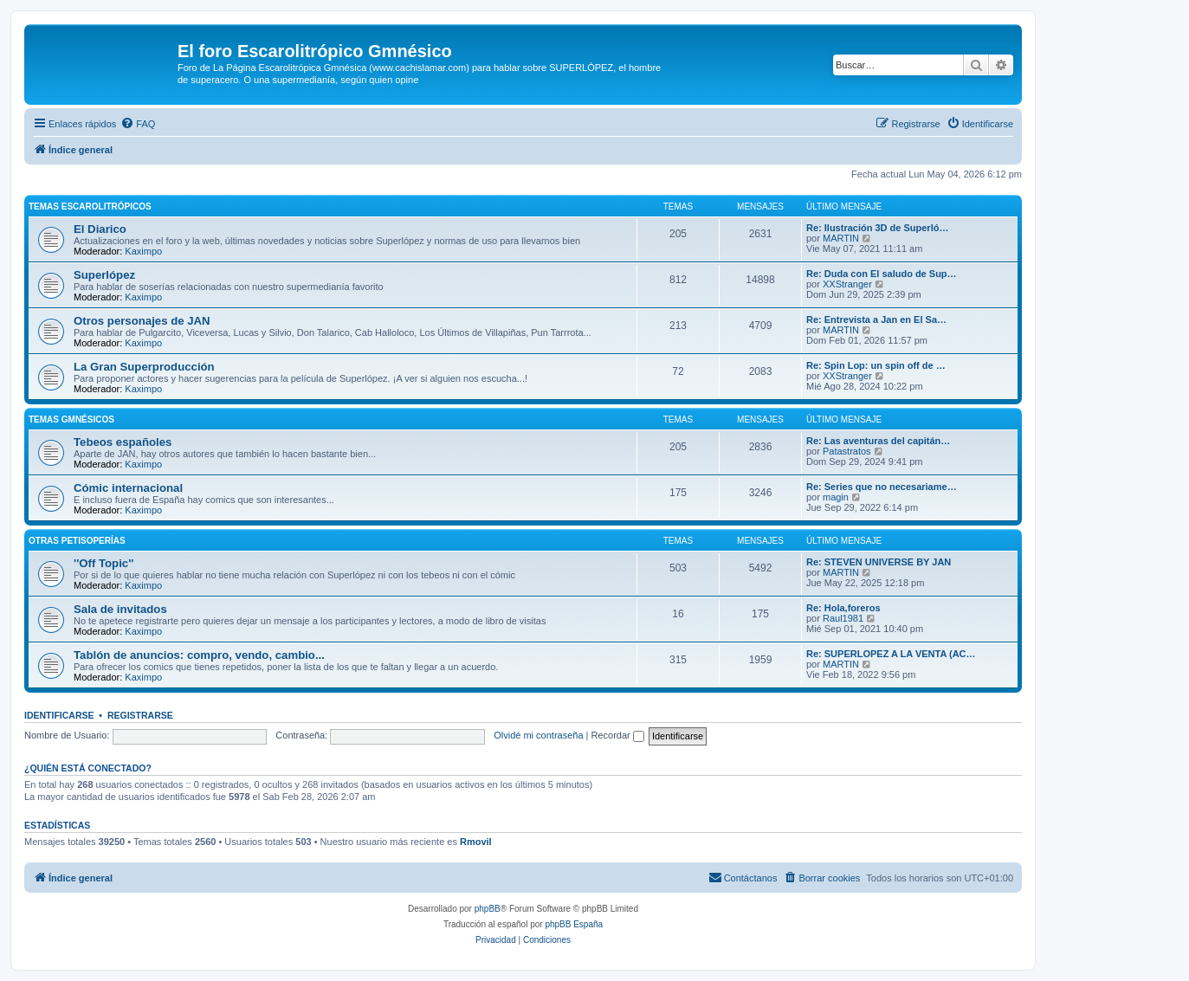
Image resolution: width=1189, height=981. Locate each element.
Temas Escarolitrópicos (90, 206)
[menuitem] (137, 123)
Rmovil (476, 841)
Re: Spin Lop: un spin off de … (876, 365)
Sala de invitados (120, 609)
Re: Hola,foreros (843, 608)
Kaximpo (143, 251)
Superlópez (104, 274)
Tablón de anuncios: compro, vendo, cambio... (199, 655)
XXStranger (847, 284)
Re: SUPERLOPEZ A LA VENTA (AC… (891, 654)
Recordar (617, 735)
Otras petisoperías (77, 540)
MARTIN (841, 238)
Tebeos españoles (122, 442)
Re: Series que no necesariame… (881, 486)
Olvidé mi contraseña (538, 735)
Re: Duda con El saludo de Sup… (881, 273)
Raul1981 (843, 618)
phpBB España (574, 924)
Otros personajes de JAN (142, 320)
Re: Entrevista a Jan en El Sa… (876, 319)
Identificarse (59, 715)
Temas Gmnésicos (71, 419)
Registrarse (140, 715)
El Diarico (100, 229)
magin (836, 497)
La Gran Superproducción (144, 366)
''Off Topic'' (103, 563)
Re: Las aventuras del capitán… (878, 441)
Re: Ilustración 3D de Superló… (877, 228)
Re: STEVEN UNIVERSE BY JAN (878, 562)
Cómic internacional (128, 487)
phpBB (488, 908)
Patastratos (847, 451)
